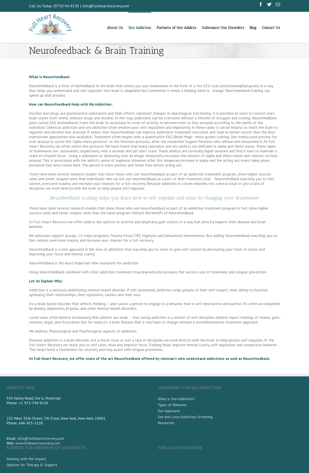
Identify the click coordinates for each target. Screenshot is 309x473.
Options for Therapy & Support (31, 464)
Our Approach (169, 410)
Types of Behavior (172, 404)
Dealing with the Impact (26, 458)
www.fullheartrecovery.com (37, 443)
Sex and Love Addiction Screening (185, 416)
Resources (166, 422)
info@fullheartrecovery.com (105, 5)
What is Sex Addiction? (176, 398)
